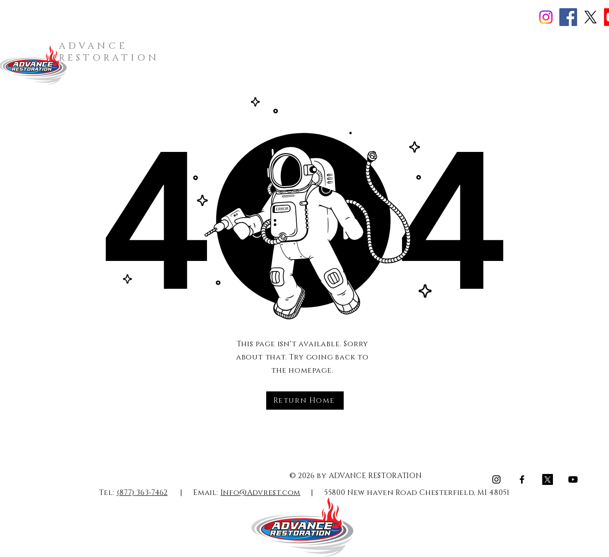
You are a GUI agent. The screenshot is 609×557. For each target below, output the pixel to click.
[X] (590, 17)
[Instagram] (546, 17)
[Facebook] (568, 17)
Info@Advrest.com (260, 493)
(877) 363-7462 (142, 493)
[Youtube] (573, 479)
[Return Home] (305, 400)
